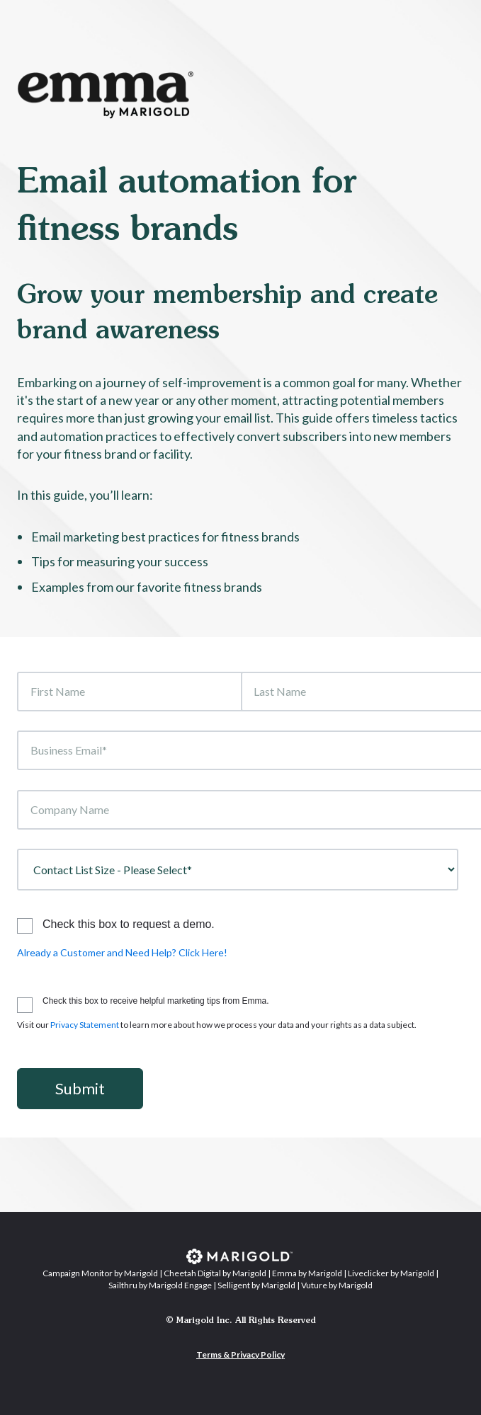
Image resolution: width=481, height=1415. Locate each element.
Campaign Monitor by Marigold (100, 1273)
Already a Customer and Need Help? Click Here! (122, 952)
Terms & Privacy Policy (240, 1354)
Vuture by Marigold (337, 1285)
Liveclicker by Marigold (391, 1273)
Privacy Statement (84, 1024)
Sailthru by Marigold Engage (160, 1285)
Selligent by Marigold (256, 1285)
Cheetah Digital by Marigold (215, 1273)
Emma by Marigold (307, 1273)
